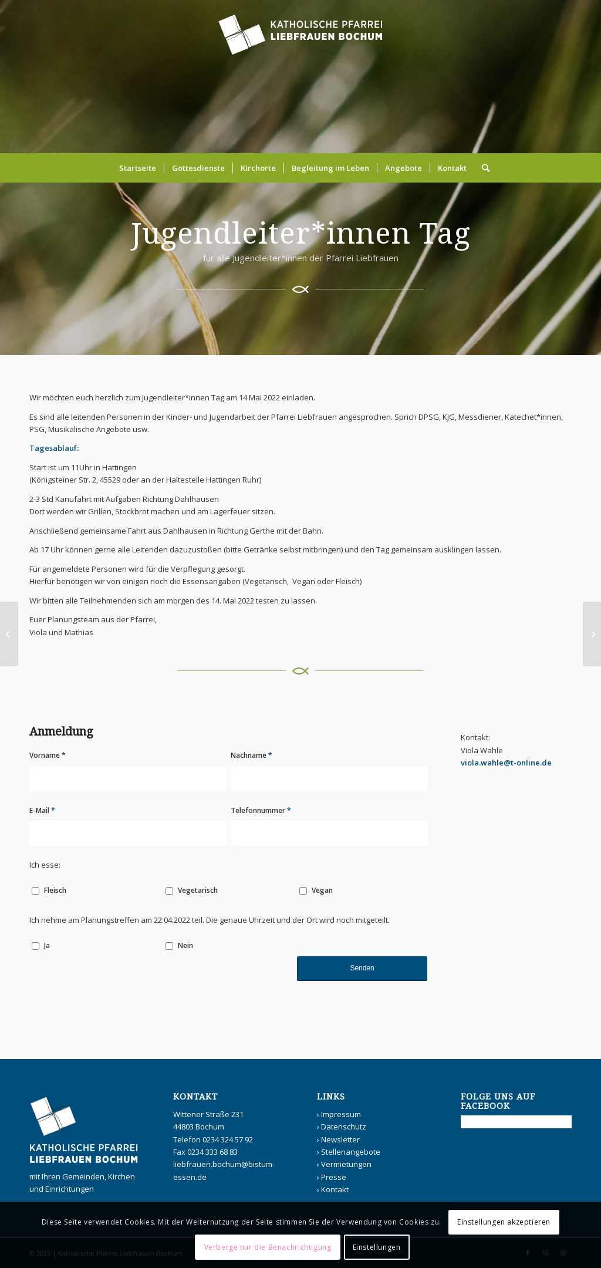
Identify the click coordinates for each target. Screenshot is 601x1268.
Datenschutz (343, 1126)
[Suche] (481, 168)
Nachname (251, 755)
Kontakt (335, 1189)
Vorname (47, 755)
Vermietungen (346, 1164)
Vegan (322, 890)
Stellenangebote (350, 1151)
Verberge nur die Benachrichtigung (268, 1247)
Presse (333, 1177)
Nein (185, 945)
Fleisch (55, 890)
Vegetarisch (198, 890)
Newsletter (340, 1139)
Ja (47, 945)
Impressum (341, 1114)
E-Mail (42, 810)
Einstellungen (377, 1247)
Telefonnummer (261, 810)
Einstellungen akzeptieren (504, 1222)
